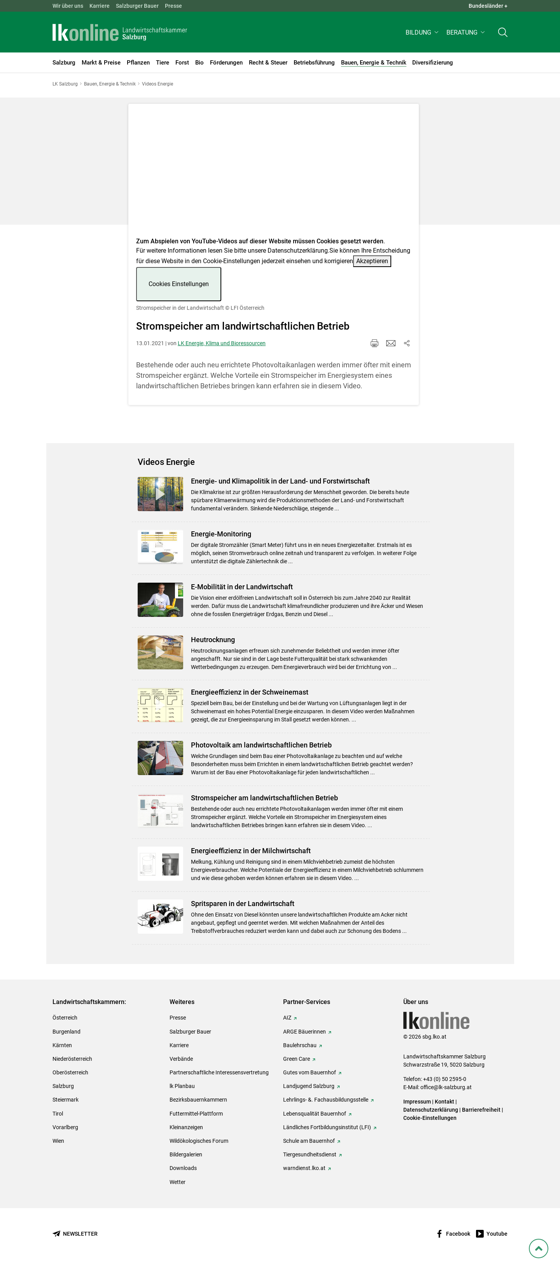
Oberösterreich (70, 1072)
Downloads (183, 1168)
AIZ (287, 1018)
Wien (58, 1141)
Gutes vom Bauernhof (309, 1072)
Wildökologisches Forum (199, 1141)
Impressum (417, 1101)
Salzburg (63, 1086)
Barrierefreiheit (481, 1110)
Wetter (178, 1182)
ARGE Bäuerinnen (304, 1032)
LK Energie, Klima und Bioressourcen (222, 343)
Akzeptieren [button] (372, 261)
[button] (422, 33)
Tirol (57, 1114)
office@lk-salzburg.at (446, 1087)
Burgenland (66, 1032)
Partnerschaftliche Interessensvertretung (219, 1072)
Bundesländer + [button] (488, 6)
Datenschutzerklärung (298, 250)
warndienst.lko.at (304, 1168)
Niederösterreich (72, 1059)
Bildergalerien (186, 1154)
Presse (173, 6)
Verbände (181, 1059)
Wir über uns (67, 6)
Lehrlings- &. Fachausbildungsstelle (325, 1100)
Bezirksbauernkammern (198, 1100)
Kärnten (62, 1045)
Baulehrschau (300, 1045)
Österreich (64, 1018)
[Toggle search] (503, 33)
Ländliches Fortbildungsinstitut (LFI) (327, 1127)
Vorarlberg (65, 1127)
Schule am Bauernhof (309, 1141)
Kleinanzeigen (186, 1127)
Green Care (296, 1059)
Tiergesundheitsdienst (309, 1154)
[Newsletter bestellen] (75, 1234)
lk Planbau (182, 1086)
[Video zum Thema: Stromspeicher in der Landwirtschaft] (273, 173)
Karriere (99, 6)
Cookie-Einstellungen (430, 1118)
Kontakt (444, 1101)
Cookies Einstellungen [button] (179, 284)
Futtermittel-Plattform (196, 1114)
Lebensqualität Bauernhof (314, 1114)
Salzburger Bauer (137, 6)
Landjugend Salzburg (308, 1086)
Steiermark (65, 1100)
